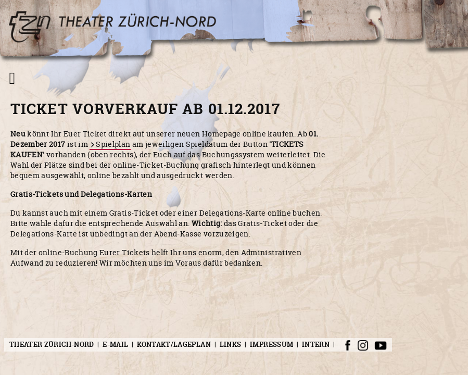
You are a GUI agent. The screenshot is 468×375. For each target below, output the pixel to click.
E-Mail (115, 344)
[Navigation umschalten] (12, 78)
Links (231, 344)
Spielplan (113, 144)
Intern (316, 344)
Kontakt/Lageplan (174, 344)
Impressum (271, 344)
